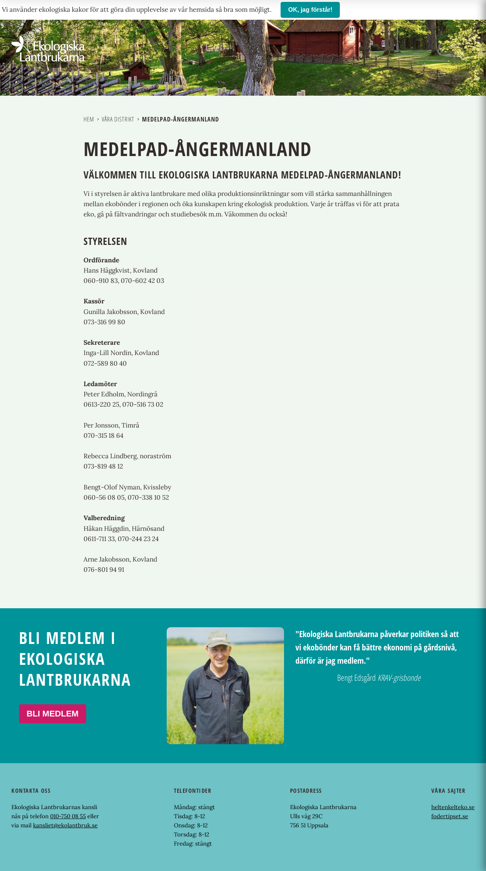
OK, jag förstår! (310, 9)
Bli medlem (53, 713)
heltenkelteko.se (453, 807)
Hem (89, 119)
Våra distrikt (118, 119)
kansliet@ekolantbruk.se (65, 825)
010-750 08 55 (68, 816)
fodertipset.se (449, 816)
